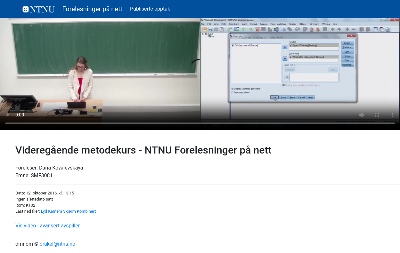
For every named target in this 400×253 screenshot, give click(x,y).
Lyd (44, 211)
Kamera (55, 211)
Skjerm (69, 211)
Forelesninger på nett (72, 9)
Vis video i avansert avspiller (47, 226)
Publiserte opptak (150, 9)
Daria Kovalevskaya (61, 168)
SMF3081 (42, 175)
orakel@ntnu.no (58, 244)
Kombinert (86, 211)
